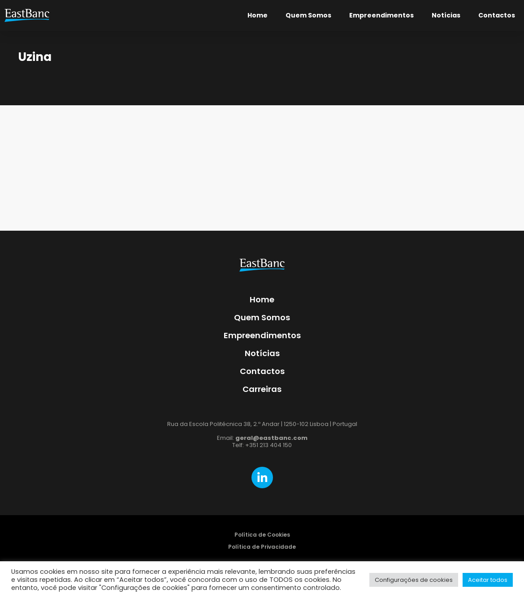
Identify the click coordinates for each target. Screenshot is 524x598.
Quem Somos (308, 15)
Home (257, 15)
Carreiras (262, 389)
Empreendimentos (381, 15)
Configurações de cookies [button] (414, 580)
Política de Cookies (262, 534)
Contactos (496, 15)
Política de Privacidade (262, 547)
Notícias (446, 15)
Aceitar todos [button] (487, 580)
